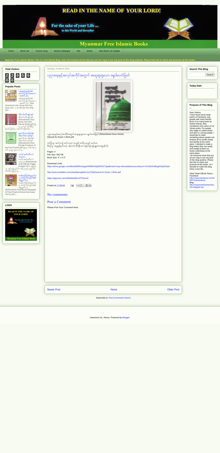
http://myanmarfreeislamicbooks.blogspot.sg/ (202, 186)
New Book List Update (109, 51)
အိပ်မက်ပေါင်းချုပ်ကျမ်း (25, 114)
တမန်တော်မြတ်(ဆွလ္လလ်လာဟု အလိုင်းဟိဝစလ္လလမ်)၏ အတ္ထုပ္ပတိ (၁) (27, 177)
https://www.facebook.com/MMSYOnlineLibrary (202, 179)
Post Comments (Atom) (120, 298)
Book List (24, 51)
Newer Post (53, 289)
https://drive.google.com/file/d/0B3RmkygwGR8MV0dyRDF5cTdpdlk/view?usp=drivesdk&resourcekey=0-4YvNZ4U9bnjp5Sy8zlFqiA (108, 166)
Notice (90, 51)
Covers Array (42, 51)
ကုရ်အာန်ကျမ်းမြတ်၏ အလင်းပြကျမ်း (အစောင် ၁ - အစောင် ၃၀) (27, 93)
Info (78, 51)
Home (11, 51)
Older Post (173, 289)
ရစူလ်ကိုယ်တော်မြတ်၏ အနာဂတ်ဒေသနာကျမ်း (26, 134)
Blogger (125, 317)
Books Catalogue (62, 51)
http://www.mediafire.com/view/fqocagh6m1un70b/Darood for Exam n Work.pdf (84, 172)
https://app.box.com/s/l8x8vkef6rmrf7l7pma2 (67, 178)
